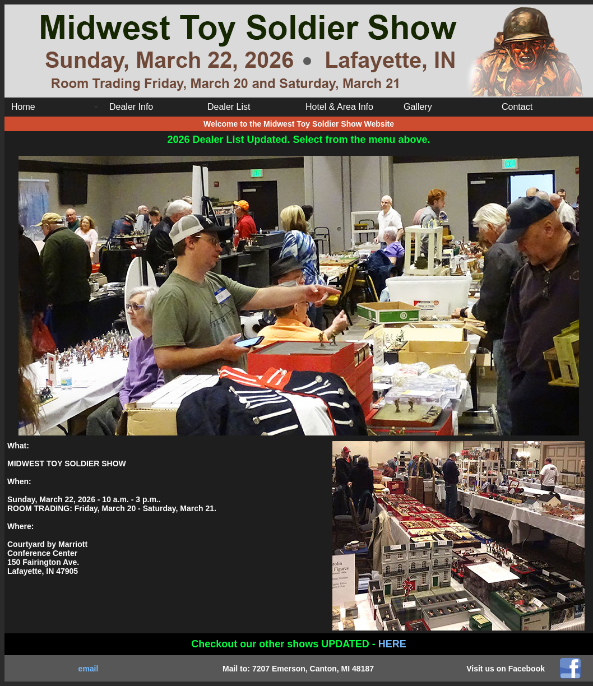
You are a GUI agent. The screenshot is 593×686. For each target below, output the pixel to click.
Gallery (418, 107)
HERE (392, 644)
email (88, 668)
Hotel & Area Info (339, 107)
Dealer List (228, 107)
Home (23, 107)
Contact (517, 107)
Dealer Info (131, 107)
